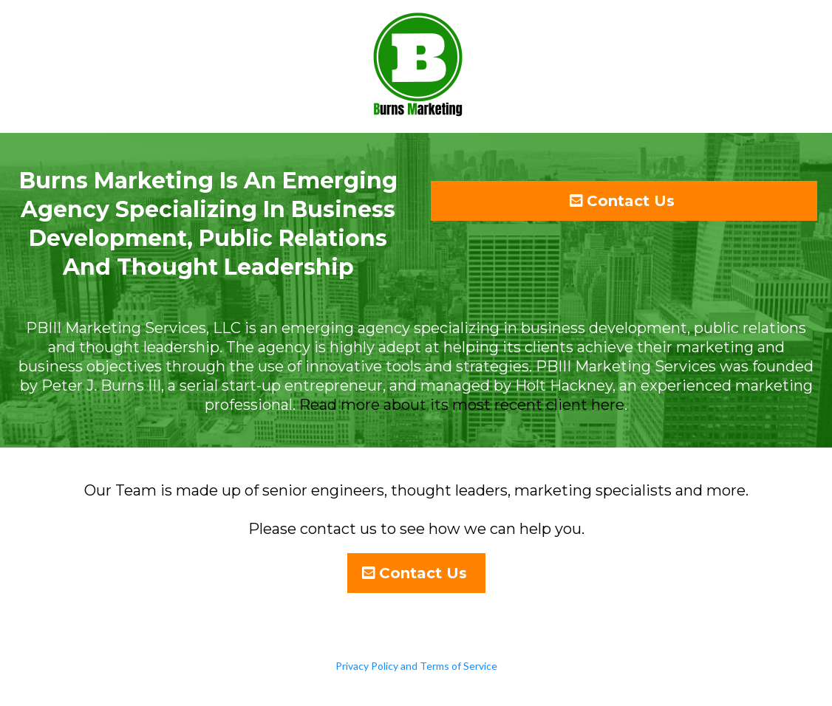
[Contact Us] (624, 201)
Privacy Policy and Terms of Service (416, 665)
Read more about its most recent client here (461, 405)
